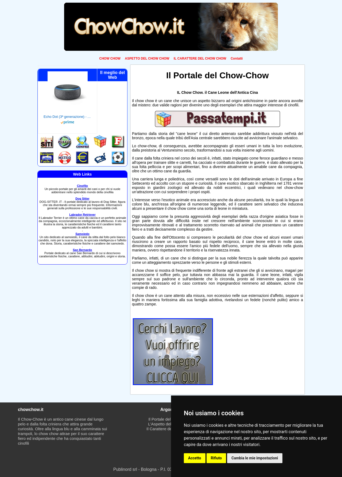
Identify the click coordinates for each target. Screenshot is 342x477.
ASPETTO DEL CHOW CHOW (147, 58)
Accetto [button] (194, 458)
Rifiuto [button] (216, 458)
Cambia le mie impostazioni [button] (254, 458)
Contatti (237, 58)
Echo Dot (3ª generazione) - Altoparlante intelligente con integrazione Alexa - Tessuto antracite (68, 117)
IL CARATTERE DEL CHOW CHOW (200, 58)
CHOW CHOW (110, 58)
